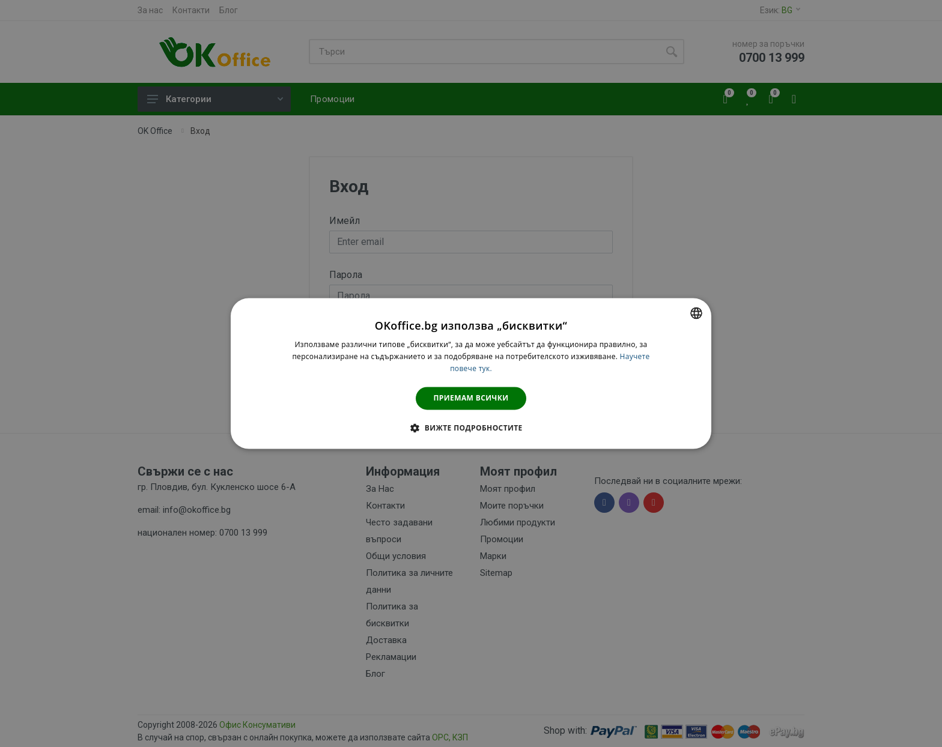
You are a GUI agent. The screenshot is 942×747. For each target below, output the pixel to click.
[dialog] (471, 373)
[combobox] (696, 313)
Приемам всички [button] (471, 398)
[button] (470, 428)
